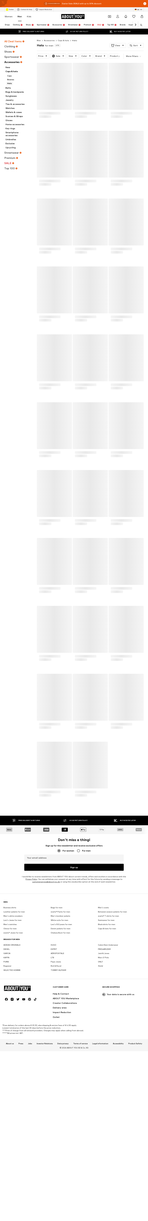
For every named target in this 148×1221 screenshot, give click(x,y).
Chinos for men (10, 1018)
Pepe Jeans (56, 1051)
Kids (29, 16)
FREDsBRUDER (104, 1038)
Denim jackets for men (60, 1018)
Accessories (49, 40)
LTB (52, 1047)
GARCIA (6, 1043)
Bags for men (56, 997)
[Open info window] (144, 3)
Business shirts (9, 997)
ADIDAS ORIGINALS (11, 1034)
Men (19, 16)
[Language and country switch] (139, 9)
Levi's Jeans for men (12, 1009)
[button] (118, 45)
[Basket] (142, 16)
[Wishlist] (134, 16)
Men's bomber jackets (60, 1005)
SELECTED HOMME (12, 1059)
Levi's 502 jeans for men (61, 1014)
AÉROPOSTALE (57, 1043)
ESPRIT (54, 1038)
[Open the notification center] (125, 16)
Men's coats (103, 997)
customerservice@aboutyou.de (46, 882)
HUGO (53, 1034)
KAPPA (6, 1047)
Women (9, 16)
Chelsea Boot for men (60, 1022)
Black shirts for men (106, 1014)
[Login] (117, 16)
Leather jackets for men (14, 1001)
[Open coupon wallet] (109, 16)
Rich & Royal (56, 1055)
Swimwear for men (106, 1009)
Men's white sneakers (13, 1005)
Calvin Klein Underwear (108, 1034)
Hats (74, 40)
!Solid (100, 1055)
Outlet (10, 9)
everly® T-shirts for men (108, 1005)
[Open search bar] (140, 25)
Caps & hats (63, 40)
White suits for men (59, 1009)
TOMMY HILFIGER (58, 1059)
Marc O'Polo (103, 1047)
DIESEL (6, 1038)
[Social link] (6, 1178)
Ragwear (7, 1055)
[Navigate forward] (135, 25)
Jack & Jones (103, 1043)
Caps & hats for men (107, 1018)
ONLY (100, 1051)
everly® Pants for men (60, 1001)
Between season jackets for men (112, 1001)
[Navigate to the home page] (72, 16)
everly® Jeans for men (13, 1022)
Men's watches (10, 1014)
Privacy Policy (31, 879)
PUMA (6, 1051)
